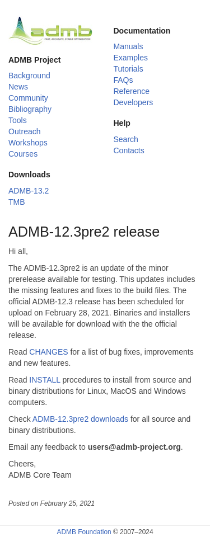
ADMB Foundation (84, 532)
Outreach (24, 131)
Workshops (28, 142)
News (18, 86)
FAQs (123, 80)
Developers (133, 102)
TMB (16, 201)
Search (126, 139)
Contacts (129, 150)
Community (28, 97)
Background (29, 75)
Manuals (128, 46)
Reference (132, 91)
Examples (131, 57)
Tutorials (128, 68)
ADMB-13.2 (28, 190)
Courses (23, 153)
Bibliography (30, 109)
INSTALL (44, 379)
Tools (17, 120)
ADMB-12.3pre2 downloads (80, 418)
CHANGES (48, 351)
